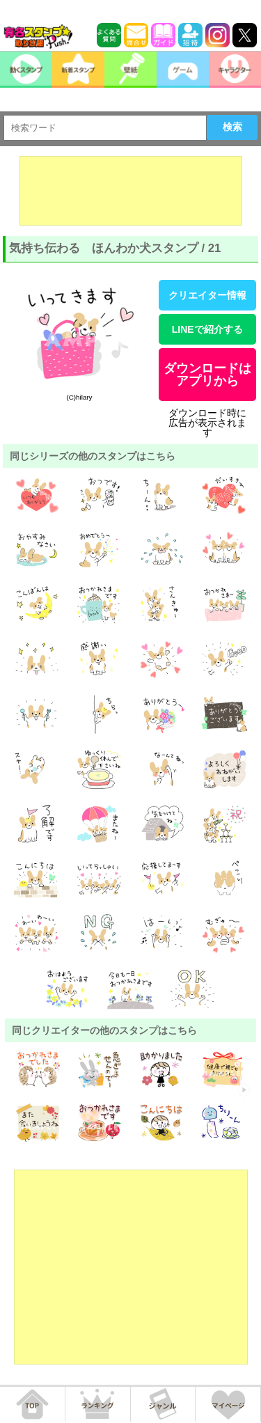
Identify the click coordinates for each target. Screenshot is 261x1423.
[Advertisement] (130, 191)
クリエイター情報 (207, 295)
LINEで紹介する (207, 329)
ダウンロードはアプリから (207, 374)
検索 (232, 126)
